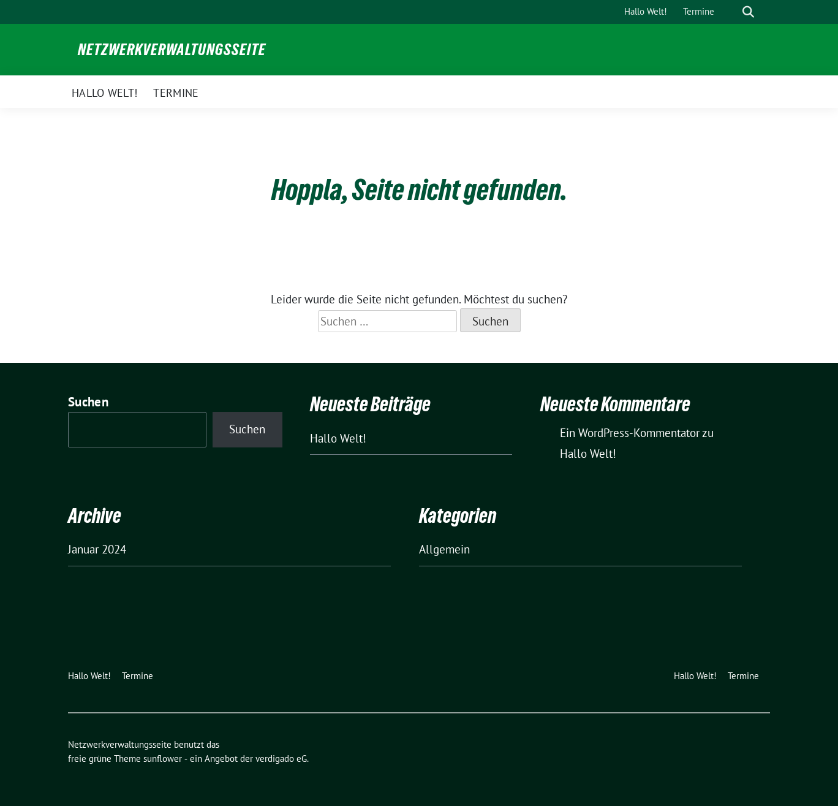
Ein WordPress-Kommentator (630, 432)
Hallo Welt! (338, 438)
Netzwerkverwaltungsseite (172, 49)
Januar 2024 (97, 549)
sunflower (162, 758)
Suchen (88, 401)
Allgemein (444, 549)
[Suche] (730, 12)
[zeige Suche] (748, 12)
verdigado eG (281, 758)
